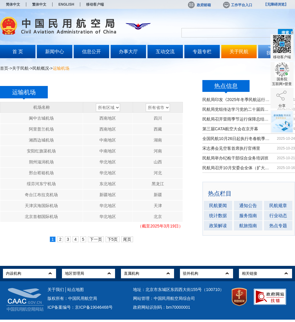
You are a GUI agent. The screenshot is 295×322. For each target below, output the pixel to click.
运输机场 (24, 93)
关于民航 (239, 51)
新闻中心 (54, 51)
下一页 (96, 239)
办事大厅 (128, 51)
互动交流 (165, 51)
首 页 (17, 51)
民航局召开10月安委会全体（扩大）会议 (236, 167)
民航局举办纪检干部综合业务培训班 (235, 158)
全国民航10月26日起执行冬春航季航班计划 (236, 138)
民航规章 (278, 205)
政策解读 (218, 225)
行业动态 (278, 215)
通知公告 (248, 205)
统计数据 (218, 215)
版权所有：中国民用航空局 (72, 298)
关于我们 (55, 289)
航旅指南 (248, 225)
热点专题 (278, 225)
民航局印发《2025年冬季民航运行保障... (236, 99)
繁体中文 (39, 4)
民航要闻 (218, 205)
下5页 (112, 239)
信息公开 (91, 51)
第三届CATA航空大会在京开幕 (230, 128)
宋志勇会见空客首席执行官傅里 (231, 148)
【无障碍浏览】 (275, 4)
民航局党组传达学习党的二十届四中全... (236, 109)
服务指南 (248, 215)
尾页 (127, 239)
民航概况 (40, 68)
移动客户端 (95, 4)
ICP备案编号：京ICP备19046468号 (80, 307)
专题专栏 (202, 51)
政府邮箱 (199, 5)
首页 (4, 68)
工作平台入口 (237, 5)
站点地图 (75, 289)
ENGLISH (66, 4)
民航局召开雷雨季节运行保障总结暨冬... (236, 119)
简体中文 (13, 4)
